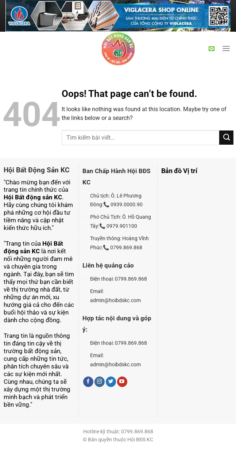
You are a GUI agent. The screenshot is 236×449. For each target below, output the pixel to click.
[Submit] (226, 137)
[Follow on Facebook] (88, 381)
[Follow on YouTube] (122, 381)
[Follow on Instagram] (99, 381)
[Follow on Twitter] (111, 381)
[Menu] (226, 49)
